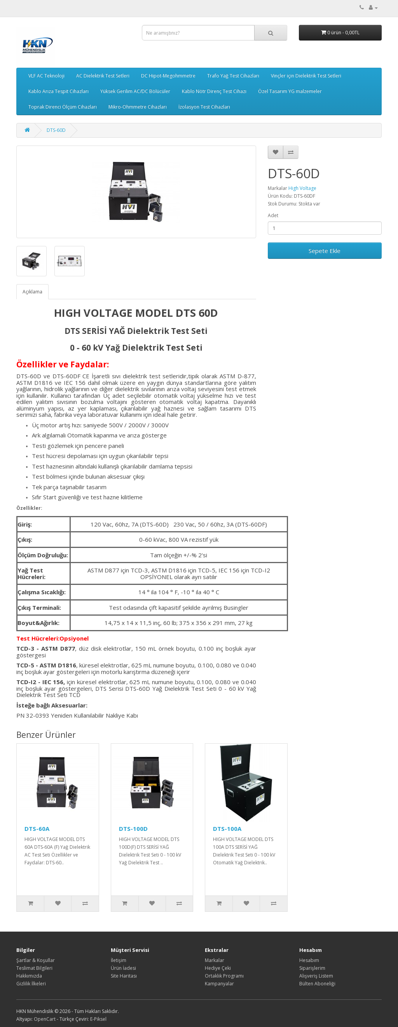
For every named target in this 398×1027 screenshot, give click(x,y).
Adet (273, 215)
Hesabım (309, 960)
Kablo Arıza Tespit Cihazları (58, 91)
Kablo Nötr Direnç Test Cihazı (214, 91)
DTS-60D (56, 130)
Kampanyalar (219, 983)
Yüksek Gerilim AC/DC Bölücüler (135, 91)
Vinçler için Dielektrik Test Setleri (306, 75)
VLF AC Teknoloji (46, 75)
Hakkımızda (29, 976)
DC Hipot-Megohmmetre (168, 75)
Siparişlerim (312, 968)
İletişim (118, 960)
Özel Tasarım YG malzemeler (290, 91)
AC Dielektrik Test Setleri (102, 75)
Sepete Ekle (324, 251)
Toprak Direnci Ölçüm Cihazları (62, 107)
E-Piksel (98, 1019)
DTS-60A (36, 828)
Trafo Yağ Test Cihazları (233, 75)
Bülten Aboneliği (317, 983)
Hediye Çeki (218, 968)
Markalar (214, 960)
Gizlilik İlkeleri (31, 983)
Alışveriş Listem (316, 976)
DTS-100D (133, 828)
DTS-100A (227, 828)
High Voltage (302, 188)
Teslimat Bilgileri (34, 968)
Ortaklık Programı (224, 976)
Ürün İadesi (123, 968)
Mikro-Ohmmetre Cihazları (137, 107)
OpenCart (45, 1019)
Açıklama (32, 291)
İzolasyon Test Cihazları (204, 107)
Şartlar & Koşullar (35, 960)
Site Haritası (124, 976)
